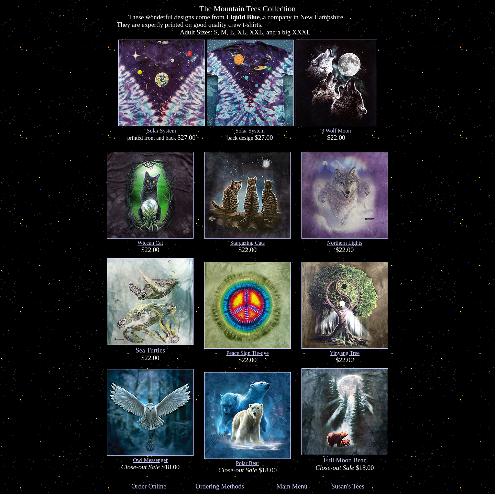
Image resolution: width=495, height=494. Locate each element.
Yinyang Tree (345, 353)
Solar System (161, 131)
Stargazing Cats (247, 243)
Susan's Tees (347, 486)
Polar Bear (247, 463)
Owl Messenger (150, 460)
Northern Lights (344, 243)
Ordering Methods (220, 486)
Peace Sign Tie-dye (247, 353)
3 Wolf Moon (336, 131)
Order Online (148, 486)
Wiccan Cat (150, 243)
